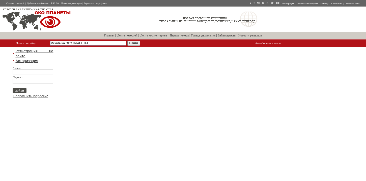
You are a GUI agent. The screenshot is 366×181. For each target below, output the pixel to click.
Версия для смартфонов (95, 3)
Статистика (336, 3)
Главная (109, 35)
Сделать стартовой (15, 3)
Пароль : (18, 77)
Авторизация (26, 61)
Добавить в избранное (37, 3)
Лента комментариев (153, 35)
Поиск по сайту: (26, 43)
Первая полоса (179, 35)
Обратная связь (352, 3)
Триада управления (203, 35)
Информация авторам (71, 3)
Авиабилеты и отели (268, 43)
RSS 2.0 (55, 3)
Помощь (324, 3)
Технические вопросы (307, 3)
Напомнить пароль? (30, 96)
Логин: (17, 67)
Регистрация (288, 3)
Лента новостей (127, 35)
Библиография (227, 35)
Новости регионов (250, 35)
